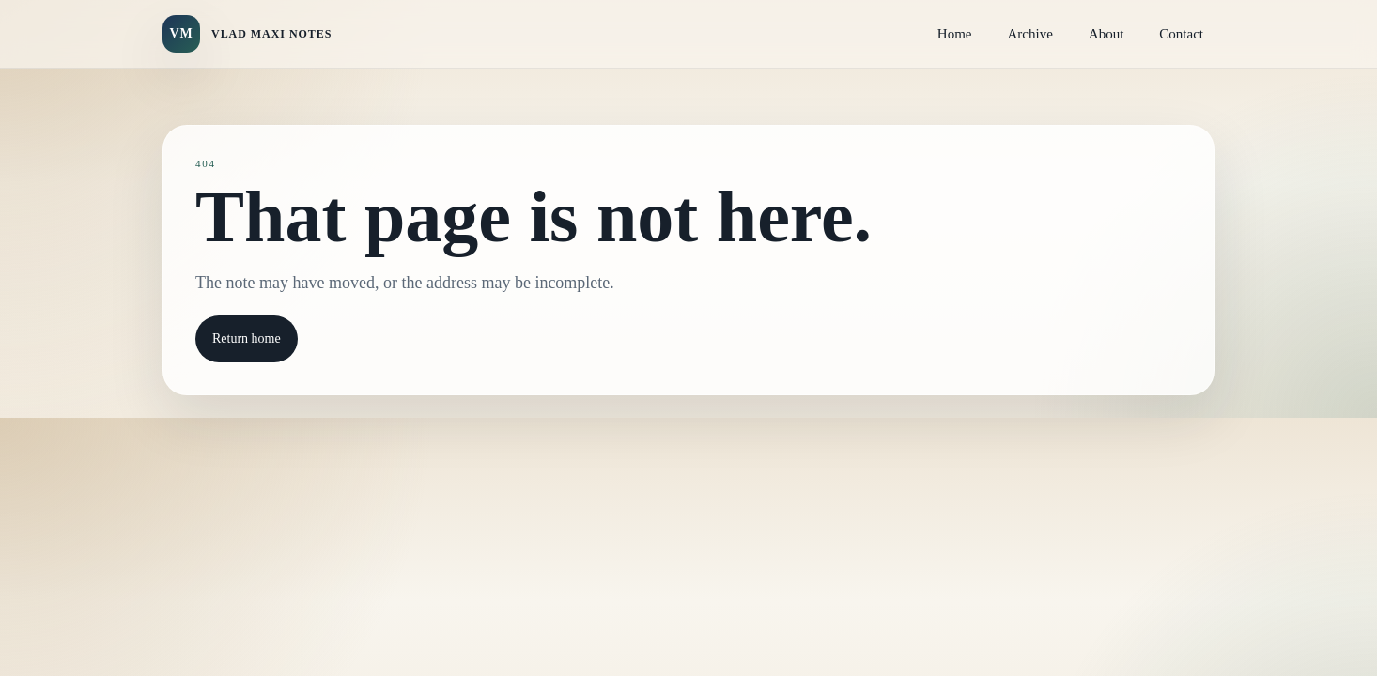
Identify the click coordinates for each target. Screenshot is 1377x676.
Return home (246, 338)
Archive (1030, 33)
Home (954, 33)
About (1106, 33)
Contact (1181, 33)
